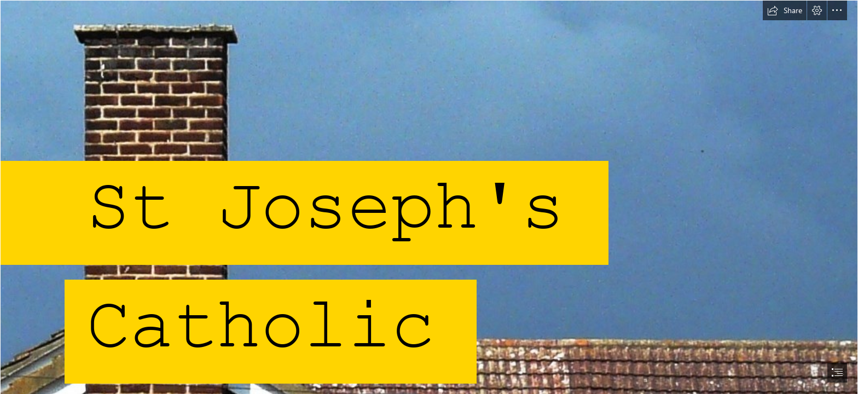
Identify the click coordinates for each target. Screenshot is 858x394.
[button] (785, 10)
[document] (429, 197)
